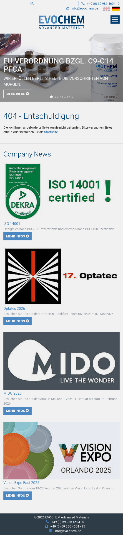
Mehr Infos (17, 94)
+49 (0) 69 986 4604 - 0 (103, 3)
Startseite (51, 132)
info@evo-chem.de (85, 8)
